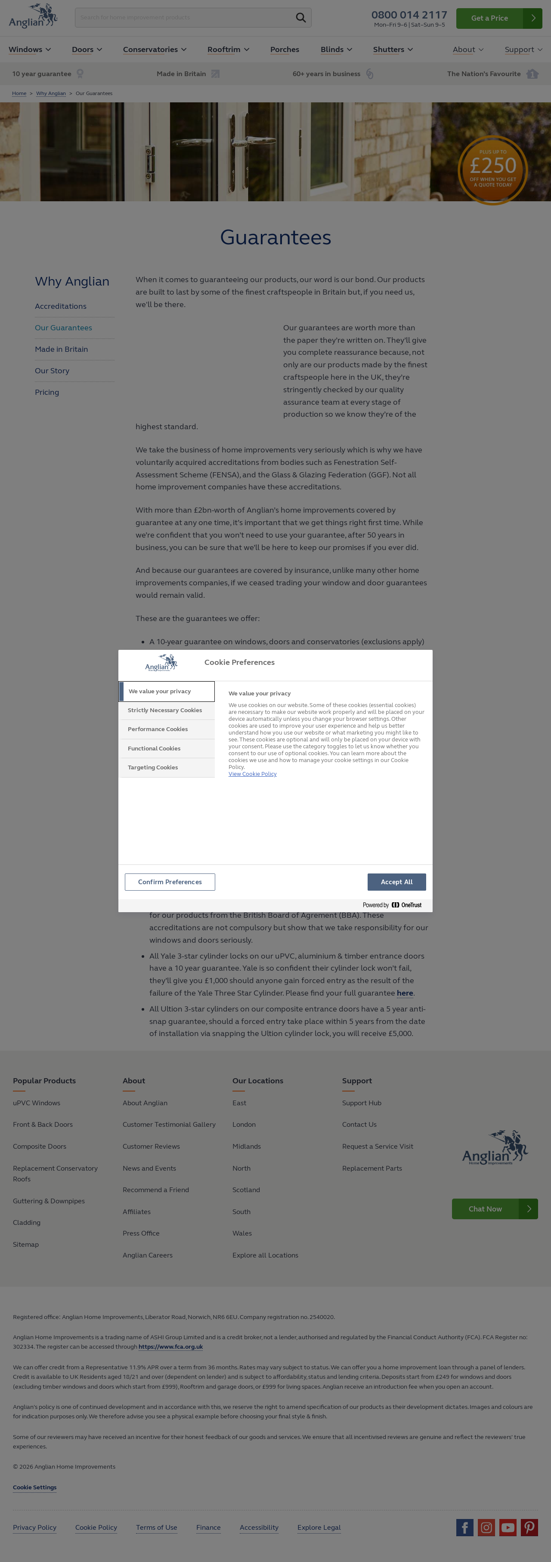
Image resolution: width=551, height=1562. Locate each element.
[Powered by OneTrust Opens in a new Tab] (395, 906)
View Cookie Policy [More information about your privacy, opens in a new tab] (252, 763)
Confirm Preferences (170, 882)
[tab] (166, 691)
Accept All (397, 882)
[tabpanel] (327, 733)
